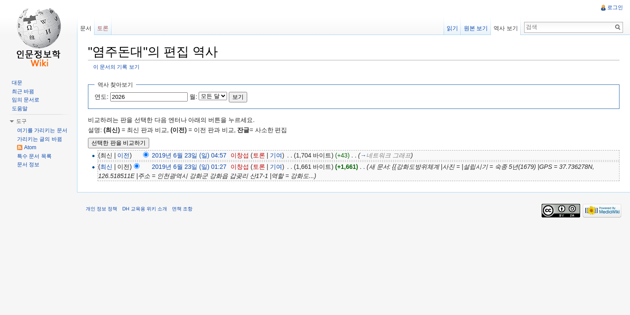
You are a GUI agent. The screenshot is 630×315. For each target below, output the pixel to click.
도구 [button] (21, 121)
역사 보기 (506, 28)
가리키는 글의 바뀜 (39, 139)
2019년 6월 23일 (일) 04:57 (189, 155)
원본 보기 (476, 28)
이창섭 (240, 155)
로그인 (615, 7)
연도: (101, 96)
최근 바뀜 (23, 91)
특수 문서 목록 (34, 156)
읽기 (452, 28)
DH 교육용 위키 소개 (144, 208)
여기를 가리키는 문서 (42, 130)
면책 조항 (182, 208)
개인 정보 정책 (101, 208)
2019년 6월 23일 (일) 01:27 (189, 166)
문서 (85, 28)
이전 (123, 155)
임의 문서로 (25, 100)
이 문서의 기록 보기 (116, 67)
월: (193, 96)
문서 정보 (28, 164)
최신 (106, 166)
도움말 (20, 108)
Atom (30, 147)
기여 (276, 155)
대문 (17, 83)
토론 (259, 155)
